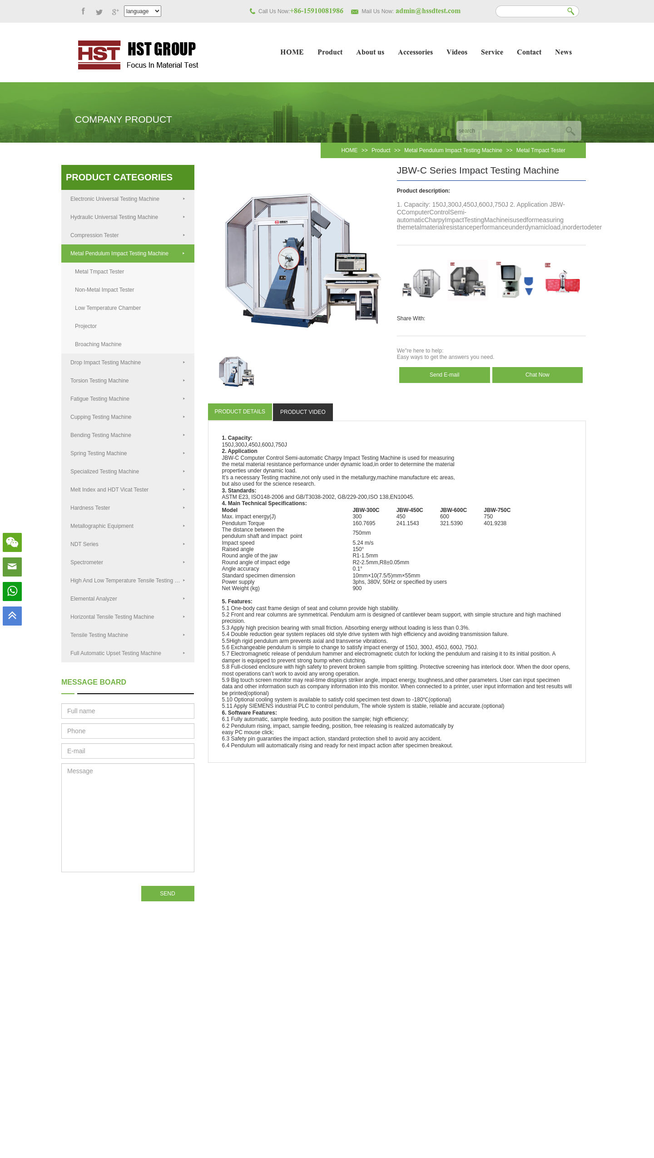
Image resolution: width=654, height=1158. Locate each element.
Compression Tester (127, 235)
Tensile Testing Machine (127, 635)
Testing (370, 458)
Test (266, 477)
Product (329, 53)
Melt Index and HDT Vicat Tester (127, 490)
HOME (292, 53)
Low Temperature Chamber (108, 308)
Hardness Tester (127, 508)
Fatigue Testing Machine (127, 399)
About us (370, 53)
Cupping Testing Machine (127, 417)
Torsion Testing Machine (127, 381)
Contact (529, 53)
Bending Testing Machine (127, 435)
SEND (167, 893)
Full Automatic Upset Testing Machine (127, 653)
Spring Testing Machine (127, 453)
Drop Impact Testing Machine (127, 362)
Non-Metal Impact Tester (104, 290)
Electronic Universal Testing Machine (127, 199)
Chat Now (537, 375)
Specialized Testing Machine (127, 471)
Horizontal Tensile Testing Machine (127, 617)
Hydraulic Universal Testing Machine (127, 217)
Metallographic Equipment (127, 526)
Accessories (415, 53)
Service (492, 53)
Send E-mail (444, 375)
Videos (456, 53)
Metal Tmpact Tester (540, 150)
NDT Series (127, 544)
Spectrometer (127, 562)
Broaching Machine (98, 344)
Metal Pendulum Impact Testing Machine (453, 150)
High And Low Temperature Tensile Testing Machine (132, 581)
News (563, 53)
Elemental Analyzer (127, 599)
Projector (86, 326)
